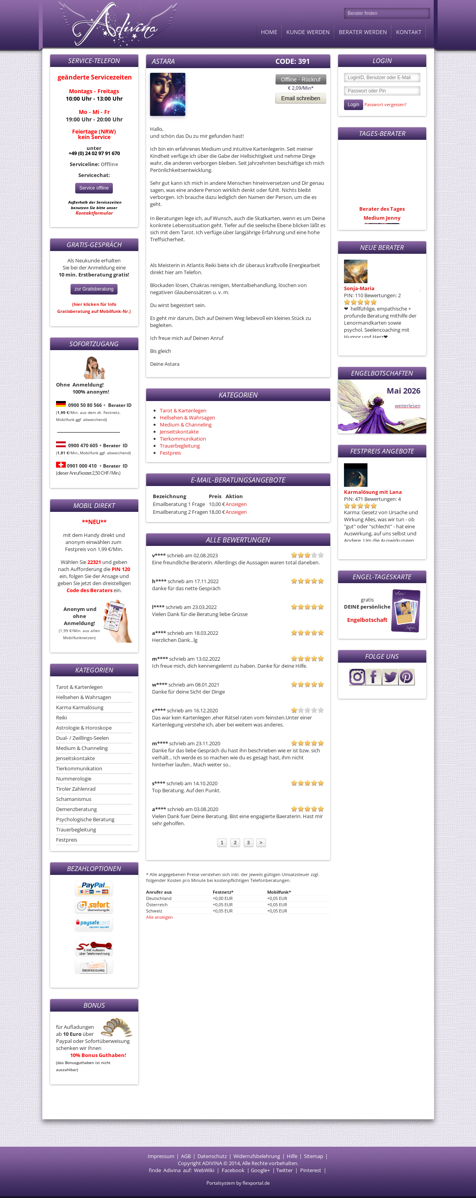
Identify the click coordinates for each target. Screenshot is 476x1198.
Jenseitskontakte (75, 758)
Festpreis (66, 839)
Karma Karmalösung (79, 707)
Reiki (61, 717)
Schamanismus (73, 798)
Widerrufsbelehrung (256, 1156)
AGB (186, 1156)
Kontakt (409, 32)
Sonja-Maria (359, 288)
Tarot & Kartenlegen (79, 686)
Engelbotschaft (367, 619)
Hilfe (292, 1156)
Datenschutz (212, 1156)
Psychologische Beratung (85, 819)
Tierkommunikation (79, 768)
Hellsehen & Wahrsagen (83, 697)
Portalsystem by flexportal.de (238, 1183)
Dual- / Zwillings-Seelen (82, 737)
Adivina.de (110, 23)
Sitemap (313, 1156)
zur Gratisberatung (93, 289)
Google (259, 1170)
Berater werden (363, 32)
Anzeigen (236, 504)
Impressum (161, 1156)
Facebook (233, 1170)
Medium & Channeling (82, 748)
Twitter (284, 1170)
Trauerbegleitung (76, 829)
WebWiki (204, 1170)
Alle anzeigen (159, 917)
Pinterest (310, 1170)
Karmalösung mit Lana (373, 491)
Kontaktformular (94, 213)
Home (269, 32)
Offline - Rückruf (300, 79)
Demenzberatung (76, 809)
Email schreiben (300, 98)
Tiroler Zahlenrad (76, 788)
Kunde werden (308, 32)
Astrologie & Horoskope (84, 727)
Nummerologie (73, 778)
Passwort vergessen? (385, 104)
